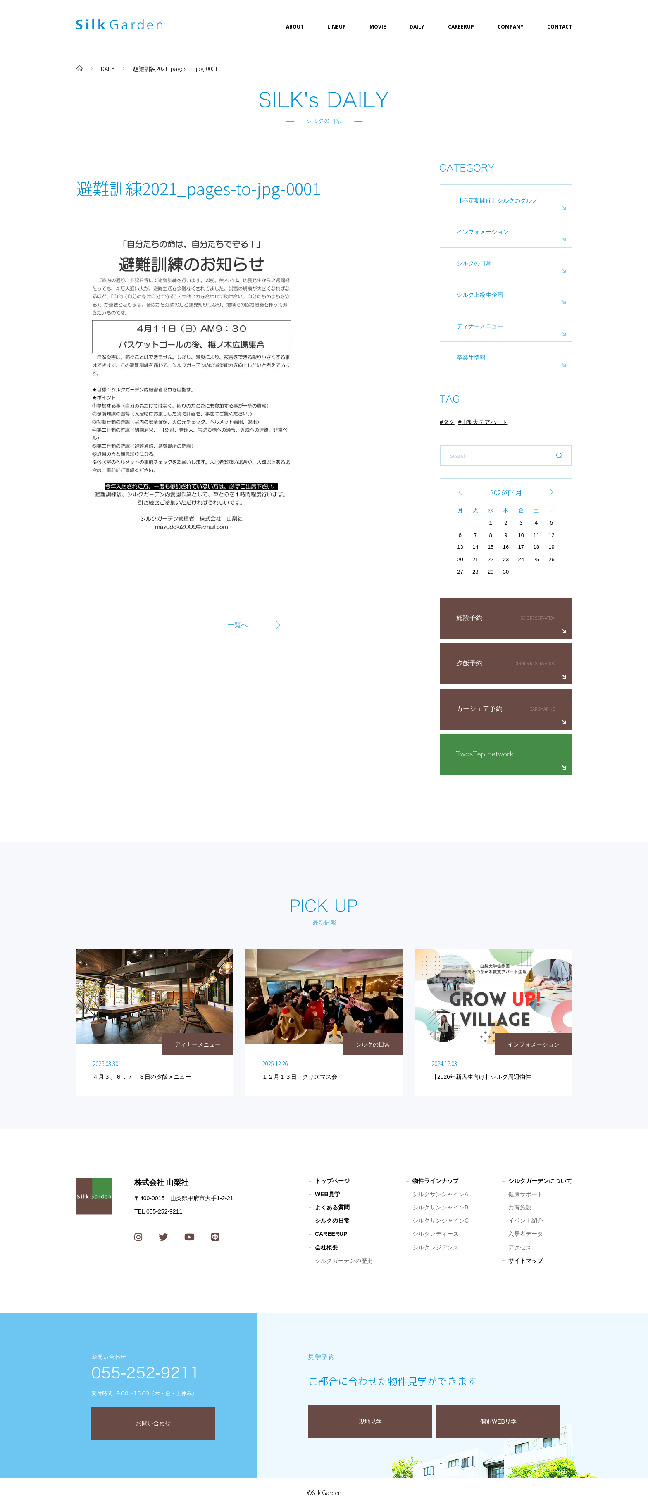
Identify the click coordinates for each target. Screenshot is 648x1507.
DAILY (417, 26)
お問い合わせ (153, 1423)
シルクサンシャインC (440, 1220)
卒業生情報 (471, 357)
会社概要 (326, 1247)
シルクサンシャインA (440, 1194)
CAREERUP (461, 26)
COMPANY (511, 26)
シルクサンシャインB (440, 1207)
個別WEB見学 (498, 1421)
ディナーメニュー (480, 326)
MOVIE (377, 26)
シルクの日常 (474, 263)
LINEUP (336, 26)
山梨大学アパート (484, 422)
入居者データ (525, 1233)
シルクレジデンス (435, 1247)
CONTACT (559, 26)
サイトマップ (525, 1260)
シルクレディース (435, 1233)
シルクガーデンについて (540, 1181)
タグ (449, 422)
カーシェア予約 (479, 708)
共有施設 (519, 1207)
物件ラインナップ (435, 1181)
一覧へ (238, 624)
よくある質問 (332, 1207)
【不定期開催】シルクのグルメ (497, 200)
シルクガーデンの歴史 (344, 1260)
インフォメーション (483, 232)
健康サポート (525, 1194)
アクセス (519, 1247)
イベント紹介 (525, 1220)
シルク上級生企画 (480, 294)
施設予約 (469, 617)
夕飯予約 (469, 663)
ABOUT (295, 26)
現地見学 (370, 1421)
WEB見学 (327, 1194)
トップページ (332, 1181)
